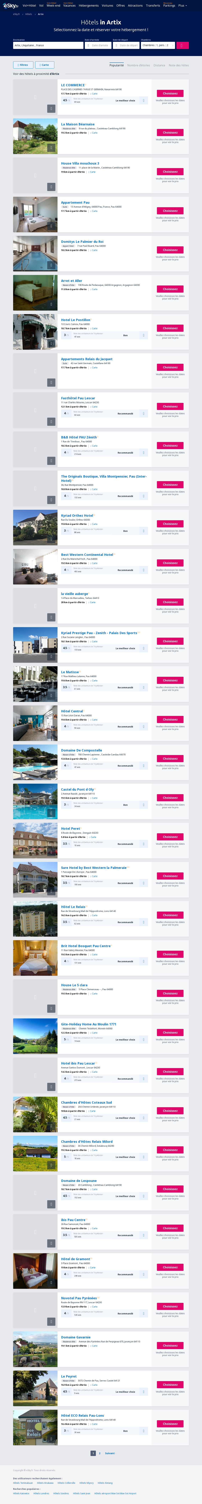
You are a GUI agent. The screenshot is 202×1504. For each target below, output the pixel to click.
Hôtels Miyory (87, 1482)
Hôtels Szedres (61, 1493)
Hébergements (89, 5)
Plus (181, 5)
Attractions (135, 5)
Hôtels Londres (42, 1493)
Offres (120, 5)
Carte (93, 93)
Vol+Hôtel (29, 5)
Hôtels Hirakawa (45, 1482)
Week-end (53, 5)
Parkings (169, 5)
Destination (19, 40)
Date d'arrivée (92, 40)
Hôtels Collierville (66, 1482)
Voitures (107, 5)
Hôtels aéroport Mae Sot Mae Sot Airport (115, 1493)
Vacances (69, 5)
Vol (41, 5)
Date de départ (120, 40)
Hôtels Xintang (105, 1482)
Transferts (153, 5)
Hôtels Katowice (21, 1493)
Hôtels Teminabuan (23, 1482)
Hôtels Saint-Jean (81, 1493)
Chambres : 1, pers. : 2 (155, 45)
